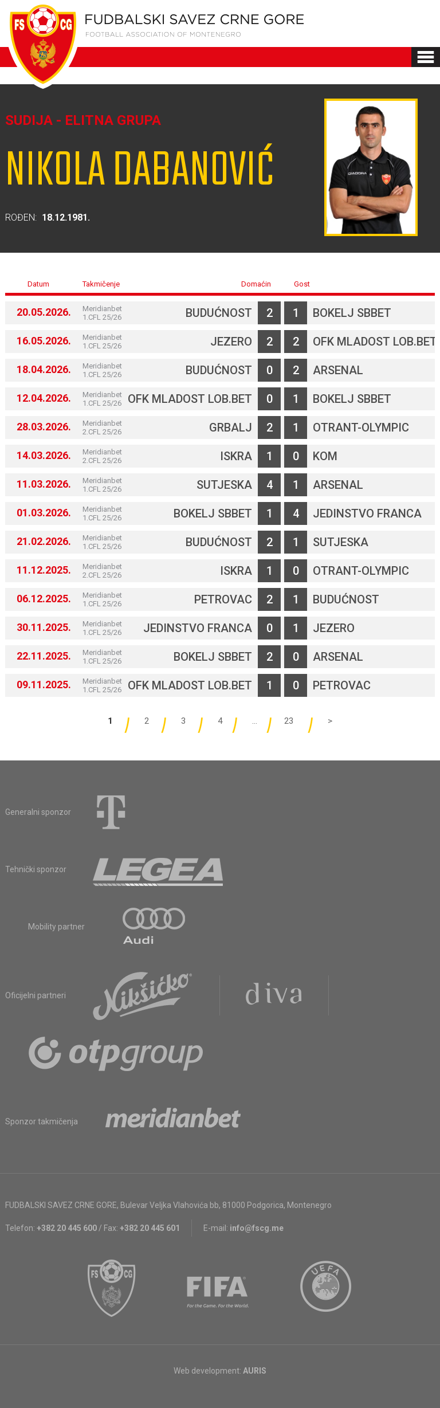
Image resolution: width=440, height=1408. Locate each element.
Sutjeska (224, 485)
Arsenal (338, 370)
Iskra (236, 456)
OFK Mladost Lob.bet (375, 341)
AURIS (254, 1370)
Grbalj (230, 427)
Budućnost (219, 313)
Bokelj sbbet (352, 313)
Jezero (231, 341)
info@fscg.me (257, 1228)
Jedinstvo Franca (367, 513)
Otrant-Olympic (361, 427)
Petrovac (223, 599)
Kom (325, 456)
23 (288, 721)
